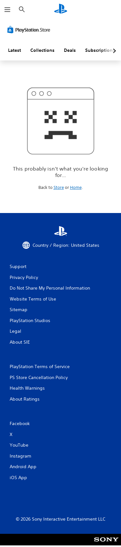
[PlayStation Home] (61, 9)
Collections (42, 50)
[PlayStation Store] (30, 29)
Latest (14, 50)
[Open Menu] (7, 9)
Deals (70, 50)
